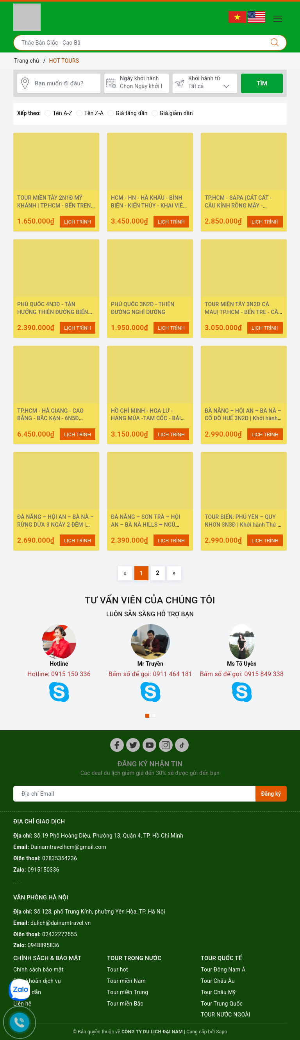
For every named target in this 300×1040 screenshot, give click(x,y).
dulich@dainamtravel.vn (60, 923)
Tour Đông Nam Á (223, 969)
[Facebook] (117, 745)
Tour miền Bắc (125, 1003)
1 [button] (147, 716)
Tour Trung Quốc (222, 1003)
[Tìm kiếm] (275, 43)
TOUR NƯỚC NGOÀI (225, 1014)
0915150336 (43, 870)
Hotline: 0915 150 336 (59, 674)
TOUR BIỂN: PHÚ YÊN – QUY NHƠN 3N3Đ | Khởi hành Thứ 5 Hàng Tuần (243, 524)
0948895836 (43, 945)
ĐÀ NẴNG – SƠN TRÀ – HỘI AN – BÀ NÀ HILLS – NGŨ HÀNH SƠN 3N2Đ (145, 524)
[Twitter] (133, 745)
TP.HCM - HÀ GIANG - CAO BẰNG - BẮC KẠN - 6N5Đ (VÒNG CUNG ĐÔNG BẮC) (50, 418)
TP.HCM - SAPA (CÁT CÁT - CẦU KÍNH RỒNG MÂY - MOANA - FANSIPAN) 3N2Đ (239, 205)
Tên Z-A (90, 113)
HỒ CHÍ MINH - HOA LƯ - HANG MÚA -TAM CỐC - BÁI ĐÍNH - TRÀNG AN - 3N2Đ (146, 418)
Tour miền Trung (127, 992)
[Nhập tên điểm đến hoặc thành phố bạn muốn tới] (138, 43)
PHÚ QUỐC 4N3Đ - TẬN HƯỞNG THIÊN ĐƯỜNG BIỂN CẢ (52, 312)
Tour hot (117, 969)
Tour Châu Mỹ (218, 992)
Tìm (262, 83)
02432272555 (59, 934)
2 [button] (153, 716)
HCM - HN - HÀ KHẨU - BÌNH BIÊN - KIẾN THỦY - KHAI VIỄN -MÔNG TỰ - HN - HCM (149, 205)
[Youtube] (149, 745)
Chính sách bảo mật (38, 969)
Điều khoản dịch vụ (37, 981)
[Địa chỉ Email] (134, 794)
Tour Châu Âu (218, 981)
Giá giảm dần (172, 113)
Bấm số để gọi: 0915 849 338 (242, 674)
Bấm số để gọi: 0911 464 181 (151, 674)
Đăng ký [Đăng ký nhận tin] (271, 794)
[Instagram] (166, 745)
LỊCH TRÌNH (77, 222)
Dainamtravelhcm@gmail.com (68, 847)
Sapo (221, 1032)
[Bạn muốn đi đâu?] (65, 84)
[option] (59, 666)
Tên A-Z (58, 113)
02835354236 (59, 858)
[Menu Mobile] (280, 17)
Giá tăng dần (127, 113)
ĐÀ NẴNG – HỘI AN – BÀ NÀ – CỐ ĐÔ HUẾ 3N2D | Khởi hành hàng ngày (243, 418)
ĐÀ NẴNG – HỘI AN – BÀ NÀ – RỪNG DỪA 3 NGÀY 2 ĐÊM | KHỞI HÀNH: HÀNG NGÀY (55, 524)
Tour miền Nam (126, 981)
